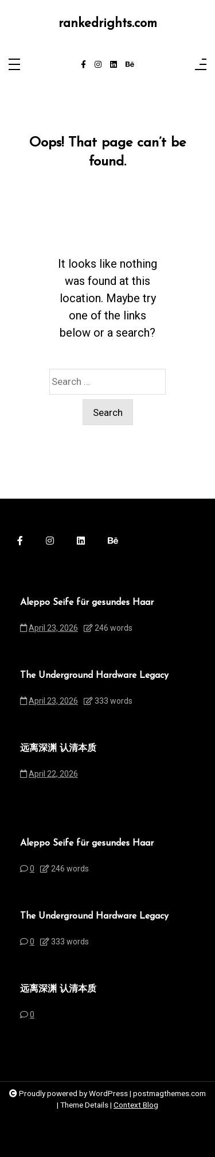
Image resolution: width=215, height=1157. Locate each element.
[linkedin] (113, 65)
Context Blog (136, 1104)
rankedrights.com (107, 23)
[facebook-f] (83, 65)
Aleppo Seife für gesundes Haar (87, 602)
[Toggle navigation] (14, 65)
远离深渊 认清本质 (58, 748)
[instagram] (98, 65)
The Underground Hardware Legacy (94, 675)
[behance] (130, 65)
